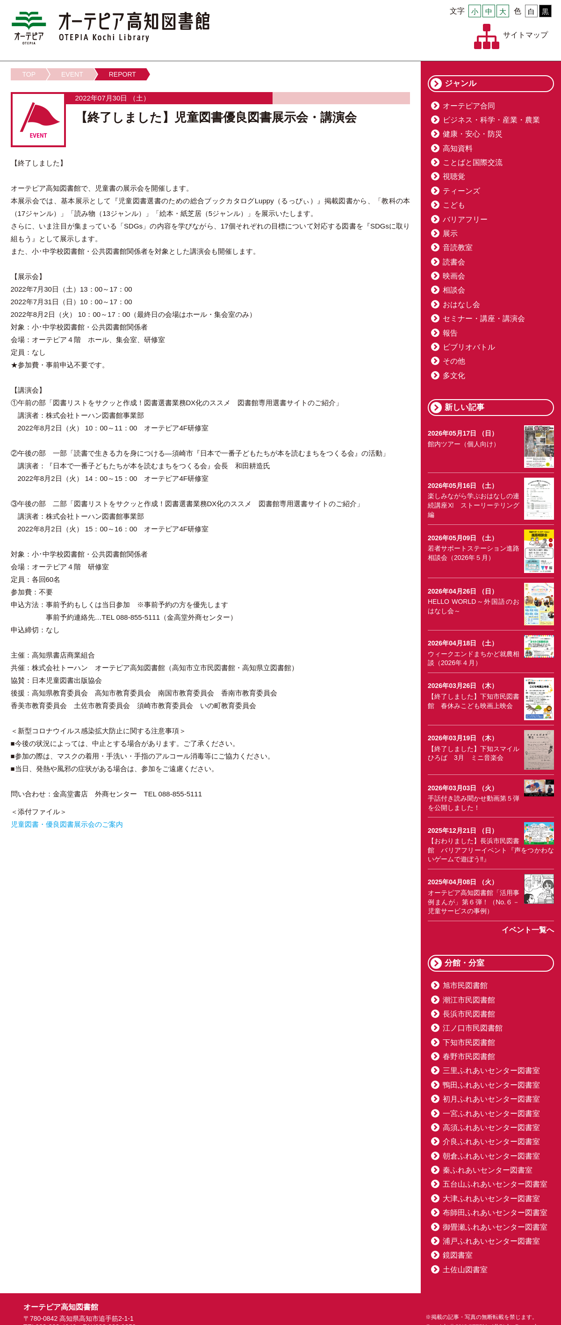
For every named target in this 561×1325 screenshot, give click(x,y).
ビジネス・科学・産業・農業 (491, 120)
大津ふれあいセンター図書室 (491, 1199)
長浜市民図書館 (469, 1014)
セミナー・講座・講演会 (484, 318)
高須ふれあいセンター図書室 (491, 1128)
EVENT (72, 74)
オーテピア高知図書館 (110, 28)
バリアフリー (465, 219)
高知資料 (458, 148)
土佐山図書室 (465, 1270)
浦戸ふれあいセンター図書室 (491, 1241)
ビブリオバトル (469, 347)
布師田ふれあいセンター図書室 (495, 1213)
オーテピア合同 (469, 106)
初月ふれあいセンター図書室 (491, 1099)
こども (454, 205)
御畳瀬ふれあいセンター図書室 (495, 1227)
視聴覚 (454, 176)
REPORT (122, 74)
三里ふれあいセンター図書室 (491, 1070)
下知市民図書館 (469, 1042)
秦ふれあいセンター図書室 (487, 1170)
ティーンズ (461, 191)
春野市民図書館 (469, 1056)
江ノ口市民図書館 (473, 1028)
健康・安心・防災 (473, 134)
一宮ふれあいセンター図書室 (491, 1113)
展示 (450, 233)
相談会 (454, 290)
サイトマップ (525, 35)
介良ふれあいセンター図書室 (491, 1142)
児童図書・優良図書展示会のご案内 (67, 824)
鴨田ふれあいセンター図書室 (491, 1085)
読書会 (454, 262)
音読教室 (458, 247)
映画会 (454, 276)
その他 (454, 361)
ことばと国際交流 (473, 162)
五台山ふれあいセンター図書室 (495, 1184)
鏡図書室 (458, 1255)
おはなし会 (461, 304)
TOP (29, 74)
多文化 (454, 376)
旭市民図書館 (465, 985)
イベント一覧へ (528, 930)
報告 (450, 333)
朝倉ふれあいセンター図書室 (491, 1156)
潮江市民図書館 (469, 1000)
